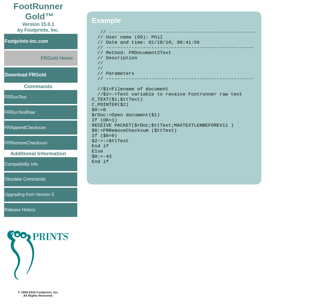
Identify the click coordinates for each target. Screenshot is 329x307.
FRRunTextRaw (20, 112)
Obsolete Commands (25, 179)
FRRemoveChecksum (26, 143)
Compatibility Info (21, 164)
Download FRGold (25, 75)
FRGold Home (57, 58)
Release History (20, 209)
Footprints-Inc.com (26, 41)
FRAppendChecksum (25, 127)
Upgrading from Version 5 (29, 194)
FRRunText (15, 97)
